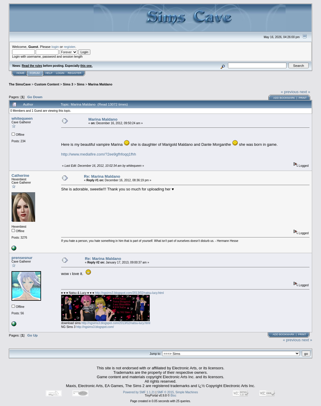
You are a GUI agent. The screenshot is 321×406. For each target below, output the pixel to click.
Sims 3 (68, 84)
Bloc (173, 395)
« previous (290, 92)
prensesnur (22, 257)
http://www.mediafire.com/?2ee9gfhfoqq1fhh (98, 154)
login (55, 46)
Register (75, 73)
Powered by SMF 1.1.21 (139, 392)
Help (49, 73)
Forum (35, 73)
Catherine (20, 175)
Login (60, 73)
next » (305, 92)
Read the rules (32, 65)
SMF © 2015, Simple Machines (177, 392)
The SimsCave (20, 84)
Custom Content (46, 84)
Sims (80, 84)
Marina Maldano (100, 84)
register (69, 46)
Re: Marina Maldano (102, 176)
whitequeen (22, 118)
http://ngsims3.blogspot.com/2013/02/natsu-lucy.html (129, 293)
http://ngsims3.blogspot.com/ (95, 327)
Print (303, 97)
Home (21, 73)
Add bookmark (284, 97)
